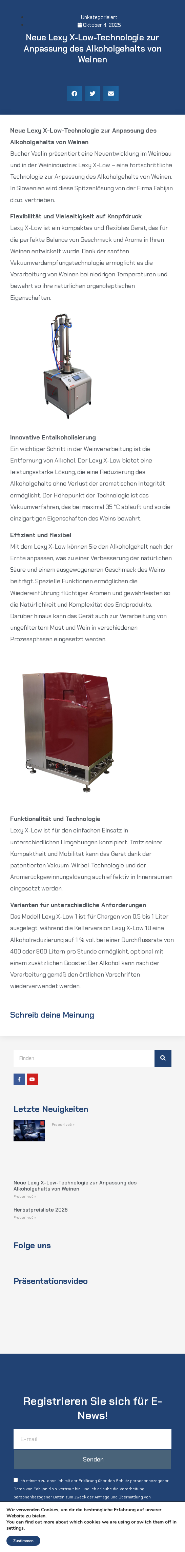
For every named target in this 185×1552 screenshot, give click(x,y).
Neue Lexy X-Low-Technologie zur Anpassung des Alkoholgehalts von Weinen (75, 1185)
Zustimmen (23, 1541)
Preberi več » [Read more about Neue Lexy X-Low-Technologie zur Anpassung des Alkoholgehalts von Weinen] (25, 1196)
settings (15, 1528)
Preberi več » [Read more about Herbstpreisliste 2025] (25, 1217)
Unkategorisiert (99, 17)
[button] (74, 93)
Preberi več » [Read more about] (63, 1124)
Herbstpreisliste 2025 (41, 1209)
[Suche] (163, 1058)
